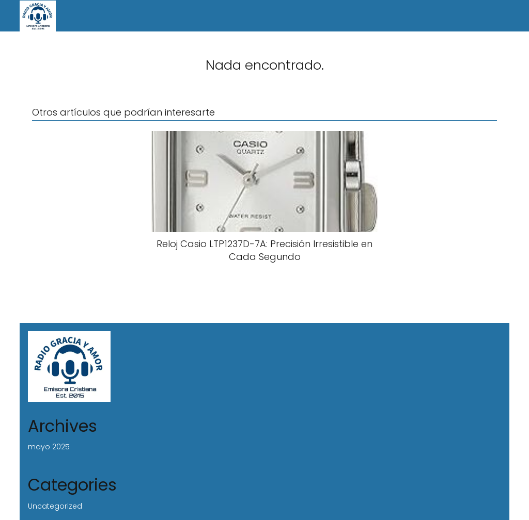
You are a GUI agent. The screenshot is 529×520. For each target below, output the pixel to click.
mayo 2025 (49, 447)
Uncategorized (55, 506)
